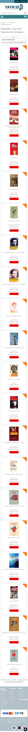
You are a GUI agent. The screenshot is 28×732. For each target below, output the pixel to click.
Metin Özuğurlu (14, 446)
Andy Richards (14, 414)
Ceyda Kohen (14, 541)
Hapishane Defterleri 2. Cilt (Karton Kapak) (14, 284)
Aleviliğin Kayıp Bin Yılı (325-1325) (14, 474)
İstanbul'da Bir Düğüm (14, 537)
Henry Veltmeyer (14, 129)
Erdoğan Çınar (14, 478)
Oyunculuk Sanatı (14, 62)
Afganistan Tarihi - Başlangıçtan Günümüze (14, 632)
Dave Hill (14, 161)
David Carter (14, 66)
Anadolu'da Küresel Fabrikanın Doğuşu (14, 442)
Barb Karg (14, 98)
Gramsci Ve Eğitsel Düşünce (14, 316)
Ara (25, 13)
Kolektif (14, 383)
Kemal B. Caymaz (14, 573)
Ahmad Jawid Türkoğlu (14, 636)
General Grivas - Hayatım (14, 379)
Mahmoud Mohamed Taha (14, 224)
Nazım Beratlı (14, 193)
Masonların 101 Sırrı (14, 94)
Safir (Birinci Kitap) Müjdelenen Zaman (14, 569)
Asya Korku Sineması (14, 411)
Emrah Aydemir (14, 604)
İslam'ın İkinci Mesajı (14, 221)
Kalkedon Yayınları (14, 67)
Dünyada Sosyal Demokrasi (14, 664)
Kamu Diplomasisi (14, 601)
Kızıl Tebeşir (14, 157)
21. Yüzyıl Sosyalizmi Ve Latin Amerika (14, 506)
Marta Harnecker (14, 509)
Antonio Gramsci (14, 256)
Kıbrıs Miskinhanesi (14, 189)
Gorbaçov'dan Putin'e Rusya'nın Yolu (14, 347)
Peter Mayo (14, 319)
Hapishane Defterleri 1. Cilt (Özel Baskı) (14, 252)
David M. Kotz (14, 351)
